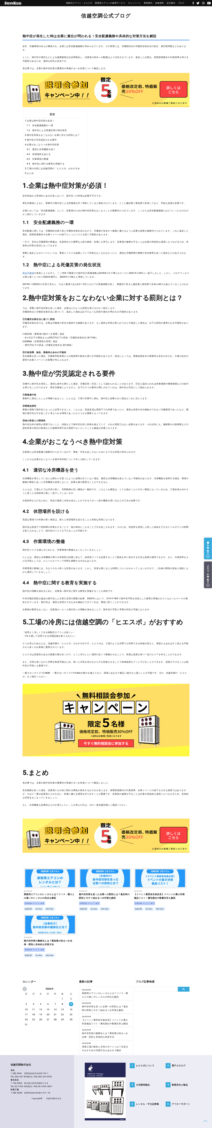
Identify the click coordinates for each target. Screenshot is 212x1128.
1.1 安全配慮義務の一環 (40, 125)
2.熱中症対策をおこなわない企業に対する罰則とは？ (52, 135)
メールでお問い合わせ (208, 573)
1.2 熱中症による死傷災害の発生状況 (47, 130)
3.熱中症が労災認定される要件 (41, 140)
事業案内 (147, 3)
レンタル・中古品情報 (147, 1104)
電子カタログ (179, 1065)
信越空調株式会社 (53, 1098)
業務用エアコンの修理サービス (109, 3)
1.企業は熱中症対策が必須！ (40, 120)
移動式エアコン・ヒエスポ (78, 3)
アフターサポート (181, 1104)
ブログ (180, 3)
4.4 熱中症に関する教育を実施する (46, 163)
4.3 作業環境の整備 (37, 159)
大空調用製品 (143, 1085)
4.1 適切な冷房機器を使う (41, 149)
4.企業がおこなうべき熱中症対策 (42, 144)
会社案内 (169, 3)
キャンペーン (133, 3)
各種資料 (158, 3)
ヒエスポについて (145, 1065)
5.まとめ (29, 173)
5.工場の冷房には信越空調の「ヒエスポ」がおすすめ (52, 168)
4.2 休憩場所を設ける (39, 154)
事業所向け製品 (180, 1085)
